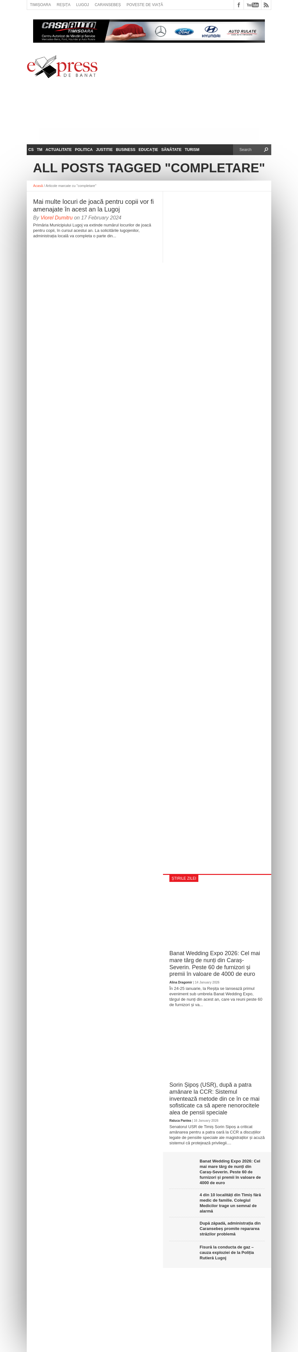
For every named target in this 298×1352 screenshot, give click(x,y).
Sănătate (171, 149)
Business (125, 149)
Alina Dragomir (180, 982)
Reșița (63, 5)
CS (31, 149)
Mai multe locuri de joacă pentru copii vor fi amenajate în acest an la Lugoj (93, 205)
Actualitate (59, 149)
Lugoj (82, 5)
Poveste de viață (144, 5)
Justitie (104, 149)
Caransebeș (108, 5)
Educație (148, 149)
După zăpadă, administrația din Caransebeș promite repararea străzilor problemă (230, 1228)
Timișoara (40, 5)
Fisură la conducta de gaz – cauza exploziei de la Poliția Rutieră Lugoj (227, 1252)
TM (39, 149)
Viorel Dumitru (56, 217)
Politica (84, 149)
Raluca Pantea (180, 1120)
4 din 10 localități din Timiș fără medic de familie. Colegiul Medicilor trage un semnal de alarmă (230, 1202)
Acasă (38, 186)
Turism (192, 149)
